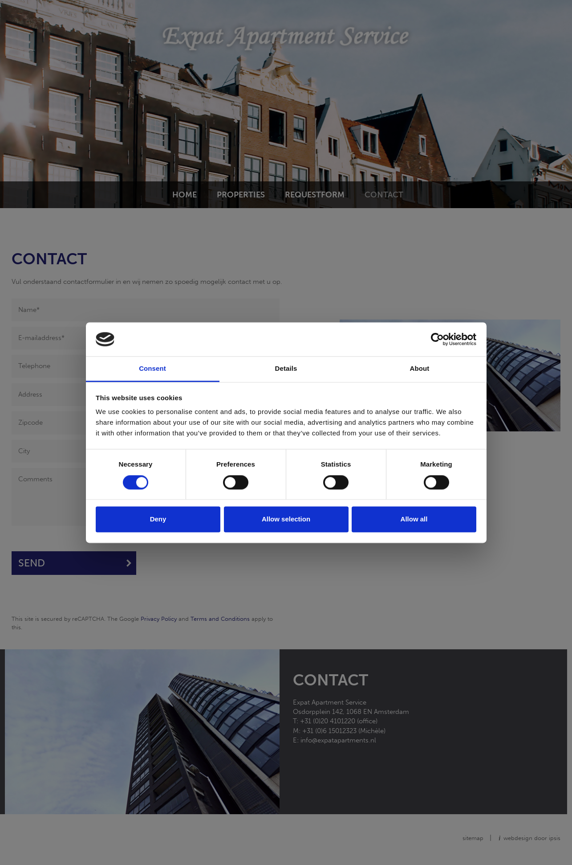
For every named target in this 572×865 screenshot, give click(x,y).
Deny (158, 519)
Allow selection (286, 519)
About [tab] (420, 369)
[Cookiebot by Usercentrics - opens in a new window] (437, 339)
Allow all (414, 519)
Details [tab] (286, 369)
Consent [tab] (152, 369)
